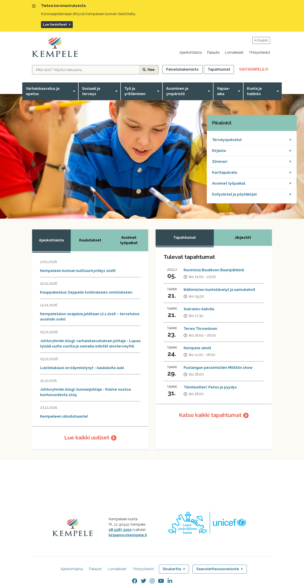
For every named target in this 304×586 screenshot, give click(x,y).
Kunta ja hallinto (254, 91)
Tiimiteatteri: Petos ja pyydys (210, 387)
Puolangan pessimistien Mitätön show (218, 367)
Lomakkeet (234, 52)
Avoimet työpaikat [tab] (129, 240)
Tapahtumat (219, 69)
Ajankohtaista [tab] (51, 240)
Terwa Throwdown (200, 329)
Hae (149, 69)
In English (261, 40)
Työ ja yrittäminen (135, 91)
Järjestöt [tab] (243, 237)
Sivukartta (174, 569)
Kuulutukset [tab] (90, 240)
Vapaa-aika (223, 91)
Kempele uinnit (197, 348)
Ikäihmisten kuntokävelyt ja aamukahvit (219, 290)
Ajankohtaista (190, 52)
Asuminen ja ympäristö (177, 91)
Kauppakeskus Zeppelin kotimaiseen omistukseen (86, 292)
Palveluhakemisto (182, 69)
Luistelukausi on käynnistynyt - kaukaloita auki (82, 368)
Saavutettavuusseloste (220, 569)
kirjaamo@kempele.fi (128, 535)
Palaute (213, 52)
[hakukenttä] (85, 69)
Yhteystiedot (259, 52)
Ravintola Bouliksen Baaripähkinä (214, 270)
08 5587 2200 (120, 530)
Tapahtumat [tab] (184, 237)
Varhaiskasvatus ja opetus (42, 91)
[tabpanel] (90, 354)
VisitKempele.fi (255, 70)
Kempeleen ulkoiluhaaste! (64, 416)
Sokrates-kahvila (199, 309)
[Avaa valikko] (75, 91)
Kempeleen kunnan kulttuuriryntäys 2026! (78, 271)
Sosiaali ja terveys (91, 91)
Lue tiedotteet (57, 24)
